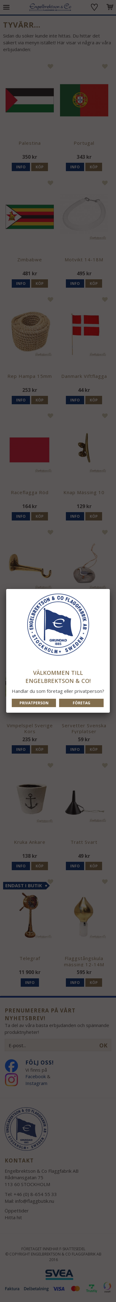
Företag (81, 703)
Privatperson (34, 703)
